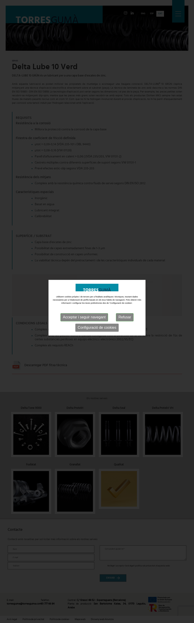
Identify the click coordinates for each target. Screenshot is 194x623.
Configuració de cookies (97, 323)
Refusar (124, 313)
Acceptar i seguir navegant (84, 313)
